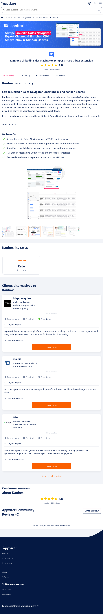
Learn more (51, 347)
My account (6, 589)
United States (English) (26, 606)
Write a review (92, 510)
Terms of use (7, 563)
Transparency (7, 558)
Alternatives (42, 75)
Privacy (5, 553)
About (4, 572)
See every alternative (51, 476)
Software (5, 577)
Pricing (25, 75)
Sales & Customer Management (18, 17)
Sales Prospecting (42, 17)
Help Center (7, 594)
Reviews (60, 75)
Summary (8, 75)
